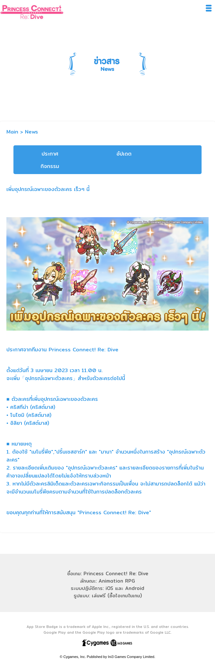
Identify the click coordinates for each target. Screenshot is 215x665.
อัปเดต (123, 154)
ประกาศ (50, 154)
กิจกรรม (50, 166)
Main (12, 132)
